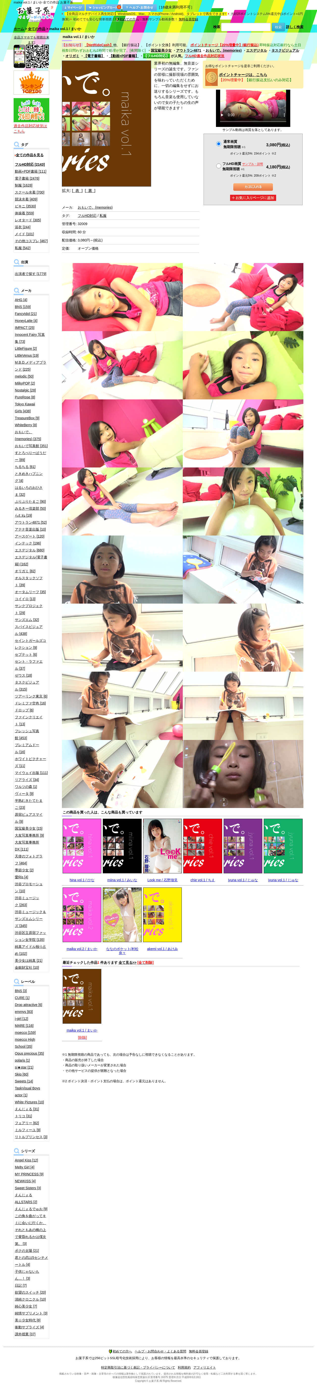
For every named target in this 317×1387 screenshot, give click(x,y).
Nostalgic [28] (25, 390)
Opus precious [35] (29, 1053)
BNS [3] (21, 991)
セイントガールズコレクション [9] (30, 644)
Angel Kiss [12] (26, 1160)
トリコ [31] (23, 1116)
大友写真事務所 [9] (29, 835)
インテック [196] (28, 543)
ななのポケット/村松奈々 (122, 951)
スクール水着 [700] (29, 192)
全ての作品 (36, 29)
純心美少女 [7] (26, 1306)
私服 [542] (22, 248)
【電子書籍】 (94, 56)
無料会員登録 (188, 19)
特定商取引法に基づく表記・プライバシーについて (138, 1367)
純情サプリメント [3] (31, 1313)
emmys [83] (24, 1012)
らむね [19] (23, 515)
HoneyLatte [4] (26, 321)
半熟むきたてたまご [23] (29, 804)
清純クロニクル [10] (30, 1299)
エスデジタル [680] (29, 550)
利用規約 (184, 1367)
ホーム (19, 29)
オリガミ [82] (25, 571)
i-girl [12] (21, 1019)
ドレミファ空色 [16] (30, 703)
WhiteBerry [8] (26, 425)
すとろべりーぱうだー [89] (30, 456)
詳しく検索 (294, 27)
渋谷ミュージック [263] (27, 901)
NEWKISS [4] (25, 1181)
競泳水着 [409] (26, 199)
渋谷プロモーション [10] (29, 887)
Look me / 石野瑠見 (163, 880)
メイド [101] (24, 234)
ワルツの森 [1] (26, 787)
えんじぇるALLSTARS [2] (26, 1198)
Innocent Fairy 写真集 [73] (30, 338)
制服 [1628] (23, 185)
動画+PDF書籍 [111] (30, 171)
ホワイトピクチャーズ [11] (30, 762)
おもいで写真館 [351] (31, 446)
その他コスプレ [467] (31, 241)
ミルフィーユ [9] (27, 1130)
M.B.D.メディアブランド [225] (30, 365)
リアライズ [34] (27, 780)
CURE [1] (22, 998)
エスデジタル (256, 50)
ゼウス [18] (23, 675)
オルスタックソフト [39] (29, 581)
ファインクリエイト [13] (29, 720)
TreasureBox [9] (27, 418)
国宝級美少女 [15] (28, 828)
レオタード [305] (28, 220)
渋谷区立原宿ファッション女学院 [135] (30, 936)
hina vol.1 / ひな (82, 880)
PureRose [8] (25, 397)
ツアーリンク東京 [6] (31, 696)
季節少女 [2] (24, 870)
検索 (216, 27)
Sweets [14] (24, 1081)
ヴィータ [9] (24, 794)
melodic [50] (24, 376)
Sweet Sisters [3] (28, 1188)
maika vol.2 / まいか (82, 949)
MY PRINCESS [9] (29, 1174)
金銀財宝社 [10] (27, 967)
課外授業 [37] (25, 1334)
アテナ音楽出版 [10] (30, 529)
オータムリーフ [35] (30, 592)
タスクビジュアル (285, 50)
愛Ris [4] (21, 877)
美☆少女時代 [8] (27, 1320)
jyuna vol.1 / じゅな (243, 880)
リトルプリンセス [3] (31, 1137)
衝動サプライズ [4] (29, 1327)
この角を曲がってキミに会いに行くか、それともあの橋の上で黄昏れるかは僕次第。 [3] (30, 1230)
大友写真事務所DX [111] (27, 845)
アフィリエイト (204, 1367)
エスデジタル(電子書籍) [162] (31, 560)
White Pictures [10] (29, 1102)
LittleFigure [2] (26, 348)
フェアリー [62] (27, 1123)
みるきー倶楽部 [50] (30, 508)
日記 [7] (20, 1285)
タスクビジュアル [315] (27, 685)
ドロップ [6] (24, 710)
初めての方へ (127, 19)
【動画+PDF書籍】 (124, 56)
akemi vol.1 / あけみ (162, 949)
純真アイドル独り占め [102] (30, 950)
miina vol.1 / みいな (122, 880)
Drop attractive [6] (28, 1005)
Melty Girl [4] (24, 1167)
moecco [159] (25, 1033)
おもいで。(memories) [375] (28, 435)
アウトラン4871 (188, 50)
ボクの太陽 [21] (27, 1251)
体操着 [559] (24, 213)
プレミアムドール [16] (27, 748)
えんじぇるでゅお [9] (31, 1209)
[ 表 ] (77, 191)
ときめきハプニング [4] (29, 477)
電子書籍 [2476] (27, 178)
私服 (103, 216)
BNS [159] (23, 307)
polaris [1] (22, 1060)
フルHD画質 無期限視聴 (242, 166)
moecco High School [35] (25, 1043)
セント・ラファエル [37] (29, 664)
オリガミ (72, 56)
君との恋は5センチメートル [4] (31, 1261)
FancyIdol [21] (26, 314)
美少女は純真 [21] (28, 961)
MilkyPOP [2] (25, 383)
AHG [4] (21, 300)
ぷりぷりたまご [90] (30, 501)
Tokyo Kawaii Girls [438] (25, 407)
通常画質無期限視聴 (234, 144)
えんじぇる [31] (27, 1109)
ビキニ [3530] (25, 206)
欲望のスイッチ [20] (30, 1292)
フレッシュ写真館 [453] (27, 734)
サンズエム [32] (27, 620)
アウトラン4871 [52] (31, 522)
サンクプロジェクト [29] (29, 609)
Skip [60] (21, 1074)
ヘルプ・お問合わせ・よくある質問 (160, 1351)
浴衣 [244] (22, 227)
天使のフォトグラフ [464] (29, 859)
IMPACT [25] (24, 328)
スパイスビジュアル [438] (29, 630)
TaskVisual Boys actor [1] (27, 1091)
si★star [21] (24, 1067)
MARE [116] (24, 1026)
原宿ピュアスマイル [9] (29, 817)
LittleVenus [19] (27, 355)
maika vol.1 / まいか (82, 1030)
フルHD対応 (87, 216)
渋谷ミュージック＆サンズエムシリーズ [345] (30, 919)
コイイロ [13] (25, 599)
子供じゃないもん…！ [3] (27, 1275)
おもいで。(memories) (223, 50)
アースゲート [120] (29, 536)
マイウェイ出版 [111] (31, 773)
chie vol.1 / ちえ (202, 880)
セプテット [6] (26, 654)
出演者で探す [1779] (30, 274)
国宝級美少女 (161, 50)
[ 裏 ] (90, 191)
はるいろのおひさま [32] (29, 491)
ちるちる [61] (25, 467)
